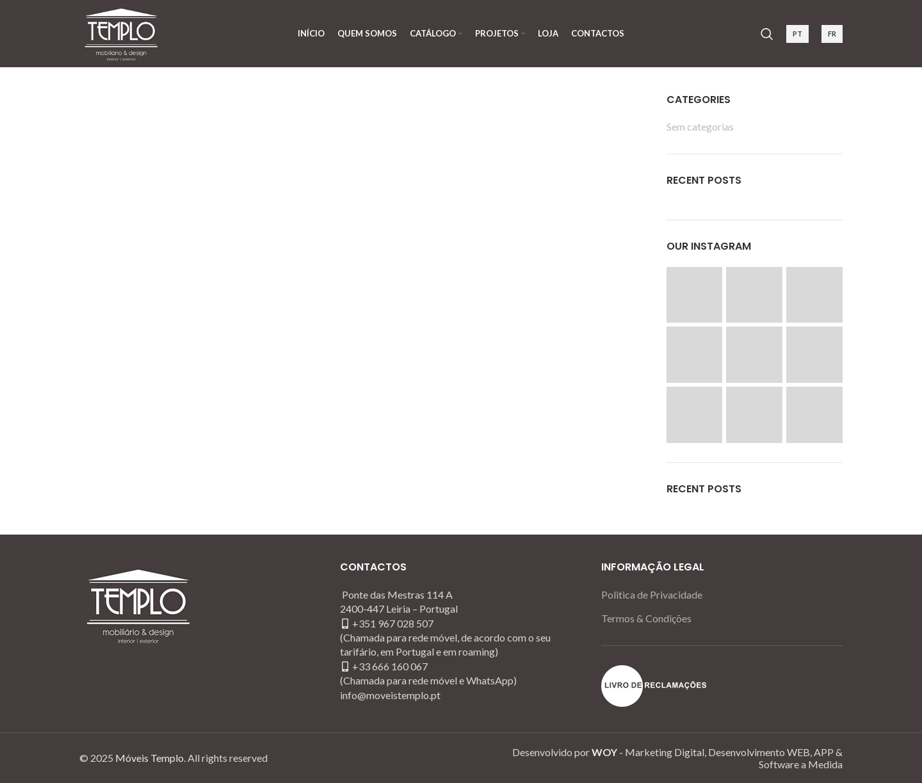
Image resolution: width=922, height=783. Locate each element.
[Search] (767, 34)
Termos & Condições (646, 618)
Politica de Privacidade (651, 594)
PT (797, 33)
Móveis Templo (149, 758)
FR (832, 33)
